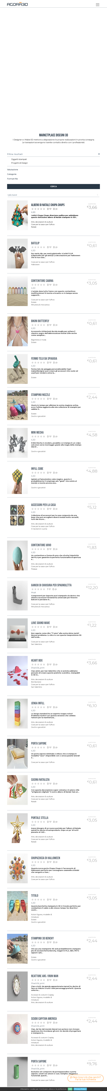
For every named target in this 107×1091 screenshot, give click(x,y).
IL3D (33, 212)
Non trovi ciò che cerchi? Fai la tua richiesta (85, 1078)
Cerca (53, 186)
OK (70, 1089)
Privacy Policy (80, 1089)
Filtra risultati (53, 154)
